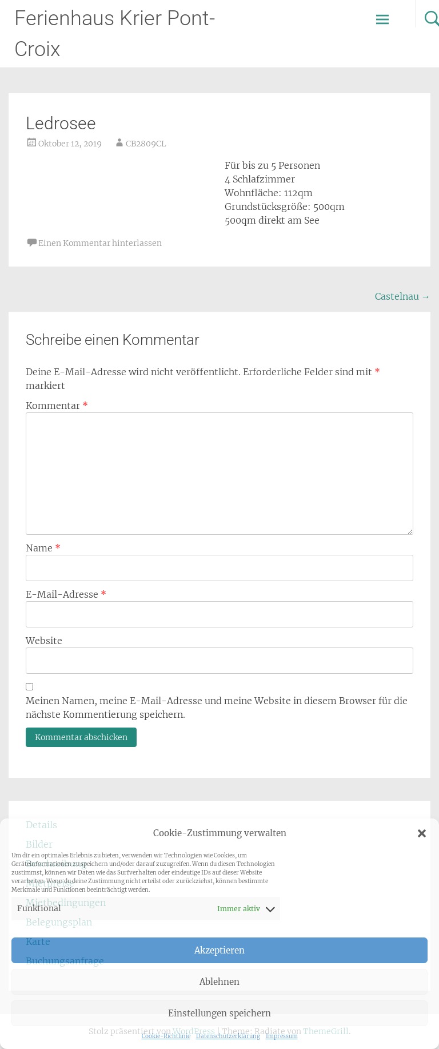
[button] (422, 833)
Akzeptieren (219, 950)
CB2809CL (146, 143)
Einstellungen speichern (219, 1013)
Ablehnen (219, 981)
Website (44, 640)
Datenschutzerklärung (228, 1036)
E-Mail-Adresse (66, 594)
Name (43, 548)
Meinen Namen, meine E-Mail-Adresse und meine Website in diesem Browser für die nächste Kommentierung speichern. (217, 707)
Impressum (282, 1036)
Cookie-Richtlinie (166, 1036)
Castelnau (402, 296)
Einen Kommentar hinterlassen (100, 243)
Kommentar (57, 405)
